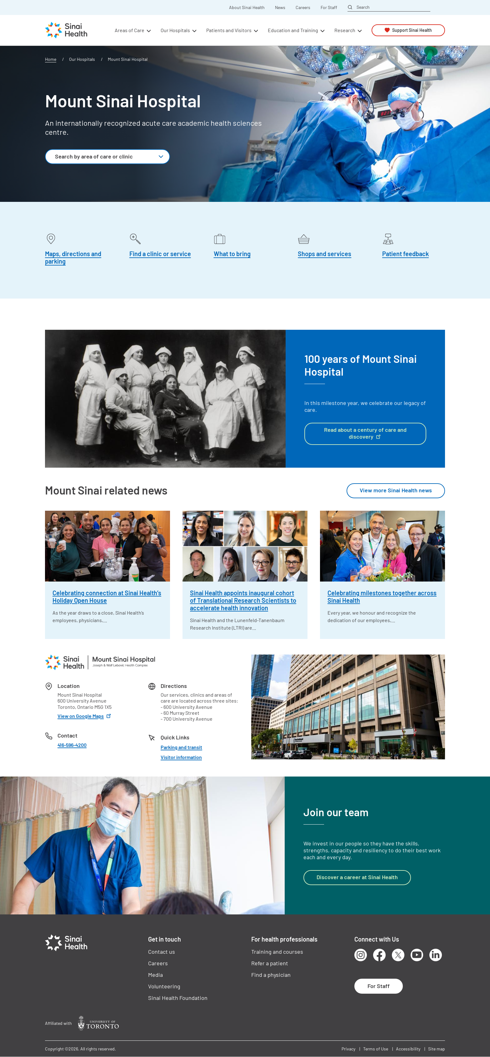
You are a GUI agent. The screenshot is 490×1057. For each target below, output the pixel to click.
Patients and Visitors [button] (229, 30)
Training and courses (277, 951)
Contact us (161, 951)
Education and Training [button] (293, 30)
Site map (436, 1048)
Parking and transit (181, 747)
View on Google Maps (85, 716)
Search (363, 7)
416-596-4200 (72, 745)
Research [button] (344, 30)
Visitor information (181, 757)
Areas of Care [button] (129, 30)
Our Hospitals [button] (175, 30)
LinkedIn (435, 955)
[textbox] (100, 156)
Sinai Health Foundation (178, 997)
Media (155, 974)
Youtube (417, 955)
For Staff (329, 7)
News (280, 7)
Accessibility (408, 1048)
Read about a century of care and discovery (365, 433)
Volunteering (164, 986)
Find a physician (271, 974)
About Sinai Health (247, 7)
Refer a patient (269, 963)
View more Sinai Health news (396, 490)
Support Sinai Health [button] (412, 30)
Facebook (379, 955)
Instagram (360, 955)
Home (50, 59)
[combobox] (107, 156)
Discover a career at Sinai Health (357, 877)
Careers (303, 7)
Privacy (348, 1048)
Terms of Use (375, 1048)
